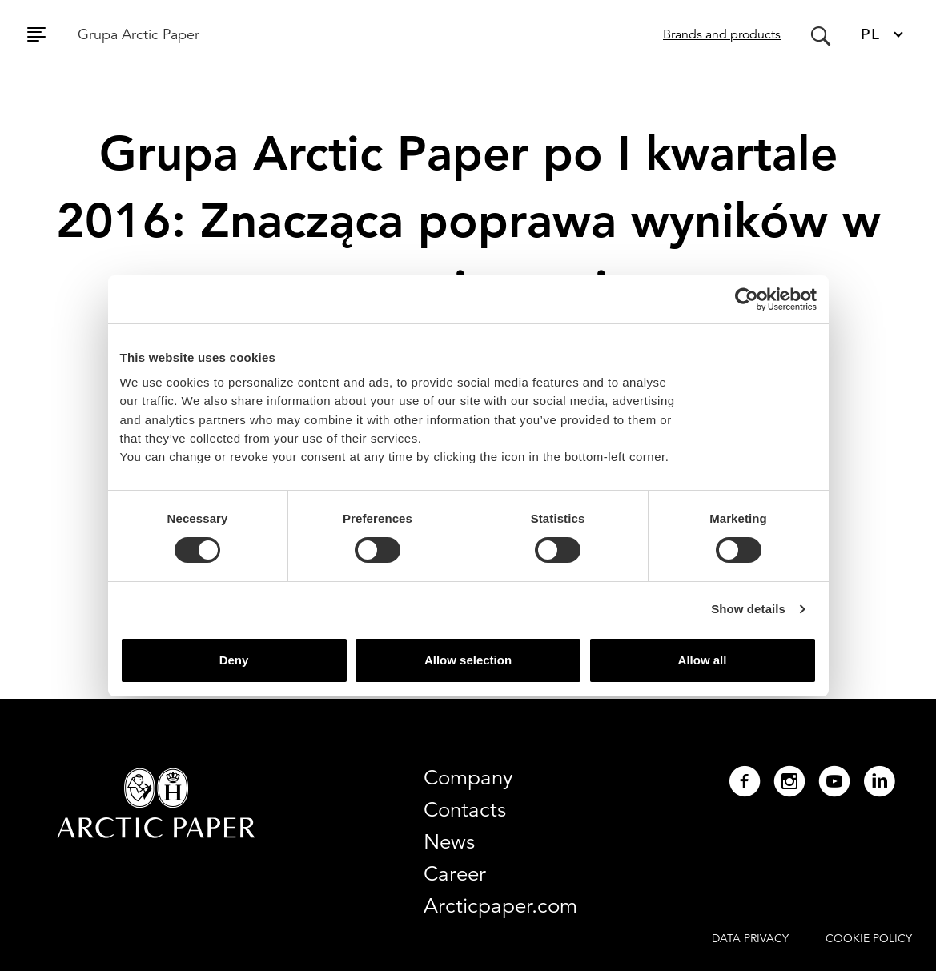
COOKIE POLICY (869, 938)
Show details (748, 609)
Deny (234, 660)
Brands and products (722, 34)
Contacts (465, 809)
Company (468, 777)
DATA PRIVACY (750, 938)
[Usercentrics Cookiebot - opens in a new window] (747, 299)
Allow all (702, 660)
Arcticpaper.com (500, 905)
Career (455, 873)
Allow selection (468, 660)
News (449, 841)
